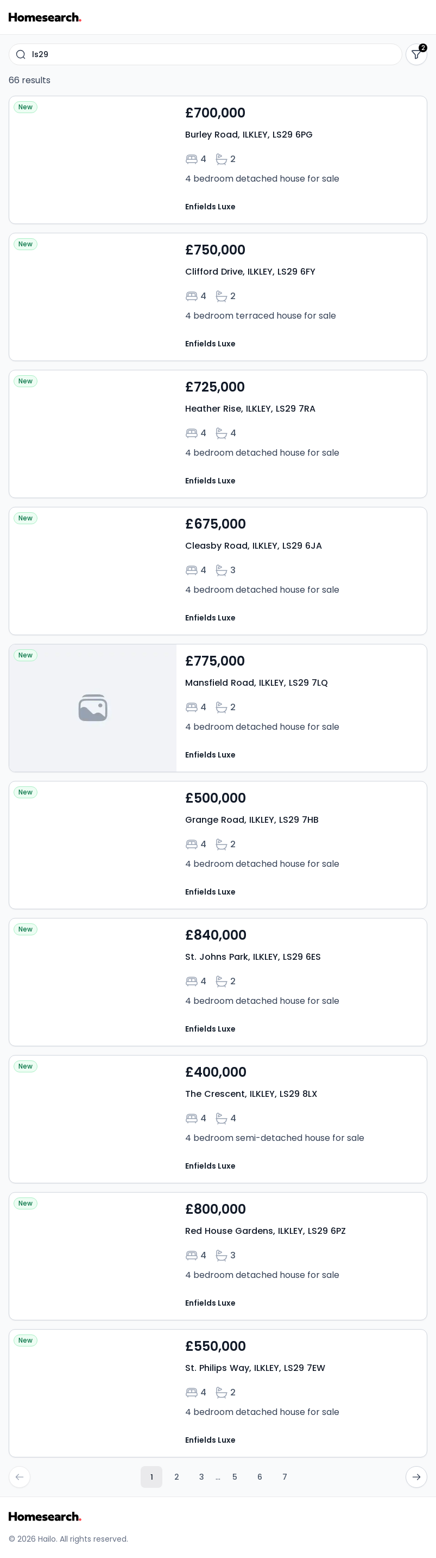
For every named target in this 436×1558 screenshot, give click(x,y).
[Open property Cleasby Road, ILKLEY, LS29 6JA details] (218, 571)
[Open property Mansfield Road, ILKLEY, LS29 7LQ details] (218, 708)
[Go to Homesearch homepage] (45, 17)
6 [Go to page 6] (259, 1477)
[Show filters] (416, 54)
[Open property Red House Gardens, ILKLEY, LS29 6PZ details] (218, 1256)
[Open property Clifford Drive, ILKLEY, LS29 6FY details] (218, 297)
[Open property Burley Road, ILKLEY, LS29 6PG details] (218, 160)
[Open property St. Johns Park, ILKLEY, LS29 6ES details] (218, 982)
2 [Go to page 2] (176, 1477)
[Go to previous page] (19, 1477)
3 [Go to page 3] (201, 1477)
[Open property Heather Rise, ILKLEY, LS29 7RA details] (218, 434)
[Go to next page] (416, 1477)
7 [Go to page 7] (284, 1477)
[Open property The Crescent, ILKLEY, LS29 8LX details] (218, 1119)
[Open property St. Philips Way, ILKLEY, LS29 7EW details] (218, 1393)
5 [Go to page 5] (234, 1477)
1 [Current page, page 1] (151, 1477)
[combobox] (205, 54)
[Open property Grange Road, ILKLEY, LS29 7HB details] (218, 845)
